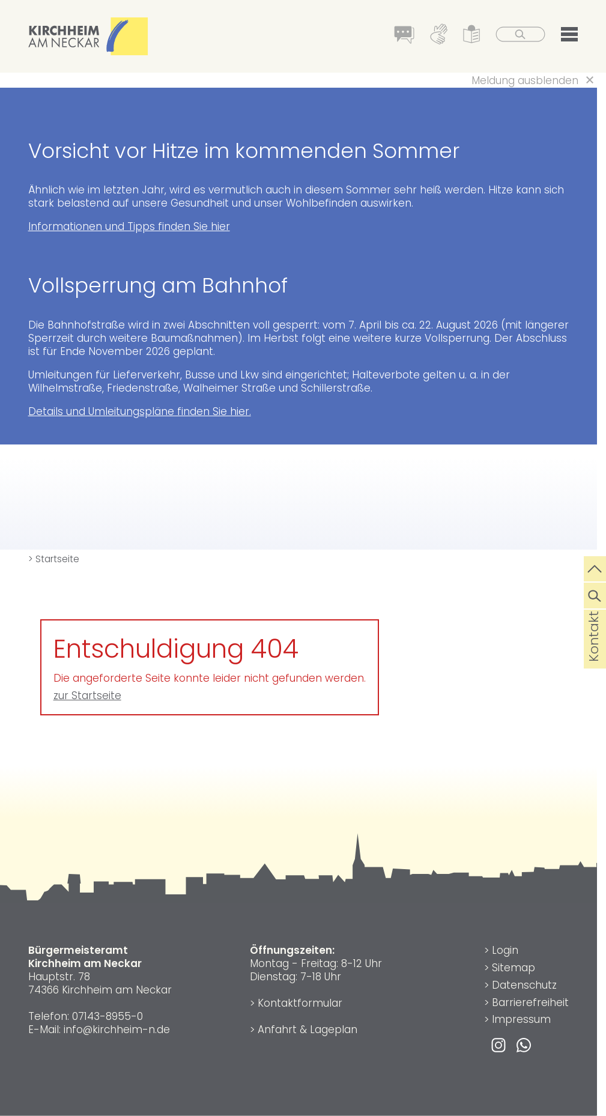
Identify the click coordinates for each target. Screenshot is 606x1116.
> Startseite (53, 559)
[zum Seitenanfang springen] (595, 568)
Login (505, 950)
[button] (569, 36)
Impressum (521, 1019)
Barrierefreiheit (530, 1002)
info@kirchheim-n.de (117, 1029)
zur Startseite (87, 695)
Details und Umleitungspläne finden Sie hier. (139, 411)
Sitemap (513, 967)
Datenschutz (524, 985)
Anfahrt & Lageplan (307, 1029)
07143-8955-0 (107, 1016)
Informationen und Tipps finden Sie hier (129, 226)
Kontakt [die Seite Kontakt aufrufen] (593, 655)
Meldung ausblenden (524, 80)
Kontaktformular (300, 1003)
